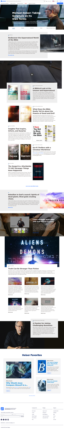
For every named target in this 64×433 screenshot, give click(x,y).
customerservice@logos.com (10, 422)
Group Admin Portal (45, 417)
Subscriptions (44, 412)
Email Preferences (45, 414)
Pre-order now (11, 55)
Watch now (10, 207)
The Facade (35, 153)
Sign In (61, 1)
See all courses (36, 232)
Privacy (9, 427)
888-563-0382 (3, 422)
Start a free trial (60, 3)
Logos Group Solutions (46, 416)
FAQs (54, 417)
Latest (13, 28)
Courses (32, 28)
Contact (33, 412)
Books (22, 28)
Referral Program (34, 416)
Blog (54, 414)
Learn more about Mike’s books (32, 186)
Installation (54, 412)
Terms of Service (34, 417)
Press (32, 419)
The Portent (41, 153)
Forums (54, 416)
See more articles (32, 395)
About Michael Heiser (51, 28)
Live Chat (54, 419)
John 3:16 (16, 387)
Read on (8, 390)
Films (41, 28)
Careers (33, 414)
